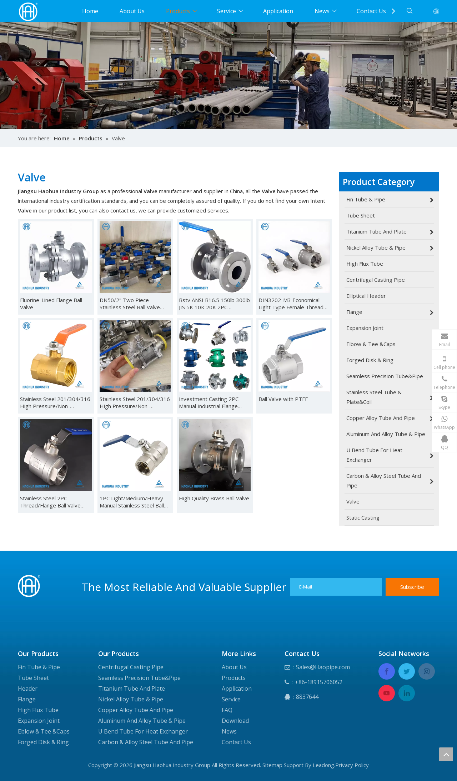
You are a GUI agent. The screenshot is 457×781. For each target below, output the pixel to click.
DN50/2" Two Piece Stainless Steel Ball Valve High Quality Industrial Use (132, 303)
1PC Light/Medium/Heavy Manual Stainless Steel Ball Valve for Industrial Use (132, 502)
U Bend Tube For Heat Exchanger (143, 731)
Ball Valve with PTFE (283, 398)
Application (278, 11)
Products (178, 11)
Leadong (323, 765)
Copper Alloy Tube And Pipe (135, 710)
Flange (27, 699)
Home (90, 11)
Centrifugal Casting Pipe (131, 667)
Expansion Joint (39, 721)
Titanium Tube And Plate (131, 688)
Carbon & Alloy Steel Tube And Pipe (145, 742)
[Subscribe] (412, 587)
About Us (132, 11)
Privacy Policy (352, 765)
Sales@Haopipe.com (323, 667)
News (322, 11)
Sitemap (272, 765)
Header (27, 688)
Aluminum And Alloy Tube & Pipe (142, 721)
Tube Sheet (33, 678)
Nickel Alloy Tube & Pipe (130, 699)
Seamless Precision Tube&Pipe (139, 678)
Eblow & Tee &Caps (44, 731)
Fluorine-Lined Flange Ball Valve (51, 303)
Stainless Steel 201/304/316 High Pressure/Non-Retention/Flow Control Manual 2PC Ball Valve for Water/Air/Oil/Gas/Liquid (55, 402)
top (446, 754)
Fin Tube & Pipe (39, 667)
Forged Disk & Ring (43, 742)
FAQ (227, 710)
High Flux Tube (38, 710)
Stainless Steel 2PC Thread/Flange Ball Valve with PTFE (50, 502)
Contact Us (371, 11)
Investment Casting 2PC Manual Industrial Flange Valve (208, 402)
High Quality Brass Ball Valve (214, 498)
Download (235, 721)
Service (226, 11)
